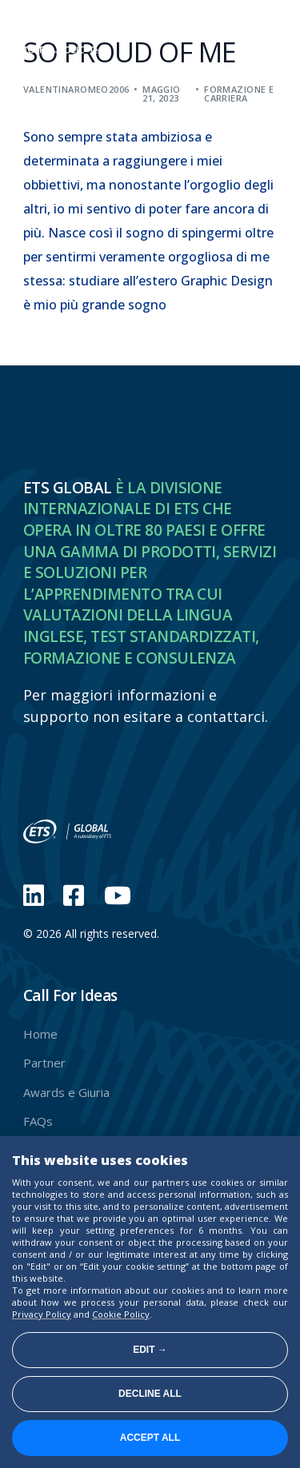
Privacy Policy (41, 1314)
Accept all (150, 1437)
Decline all (150, 1393)
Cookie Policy (121, 1314)
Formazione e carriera (239, 93)
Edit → (150, 1349)
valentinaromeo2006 (76, 89)
